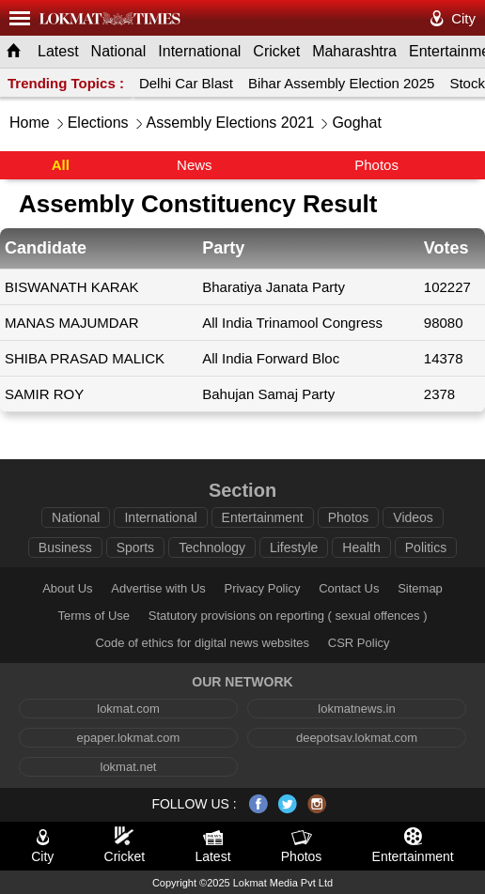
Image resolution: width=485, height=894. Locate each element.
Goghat (356, 123)
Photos (376, 165)
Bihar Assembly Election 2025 (341, 83)
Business (65, 547)
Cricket (276, 51)
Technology (212, 547)
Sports (135, 547)
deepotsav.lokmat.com (356, 738)
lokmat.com (128, 708)
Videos (413, 517)
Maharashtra (354, 51)
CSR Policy (359, 643)
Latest (58, 51)
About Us (67, 588)
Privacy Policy (262, 588)
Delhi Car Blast (186, 83)
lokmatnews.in (356, 708)
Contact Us (349, 588)
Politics (425, 547)
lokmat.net (129, 767)
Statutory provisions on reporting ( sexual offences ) (288, 616)
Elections (98, 123)
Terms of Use (93, 616)
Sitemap (420, 588)
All (61, 165)
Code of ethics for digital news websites (202, 643)
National (119, 51)
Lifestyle (294, 547)
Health (361, 547)
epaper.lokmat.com (128, 738)
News (194, 165)
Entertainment (263, 517)
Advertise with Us (158, 588)
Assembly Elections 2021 (231, 123)
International (199, 51)
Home (29, 123)
